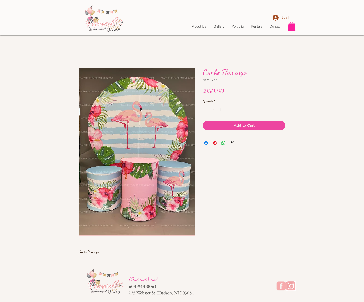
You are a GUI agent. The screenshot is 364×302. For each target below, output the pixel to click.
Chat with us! (144, 279)
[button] (292, 26)
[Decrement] (206, 109)
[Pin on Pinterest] (215, 143)
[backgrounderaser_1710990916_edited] (281, 286)
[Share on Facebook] (206, 143)
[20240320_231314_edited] (291, 286)
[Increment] (221, 109)
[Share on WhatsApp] (223, 143)
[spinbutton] (213, 109)
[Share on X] (232, 143)
